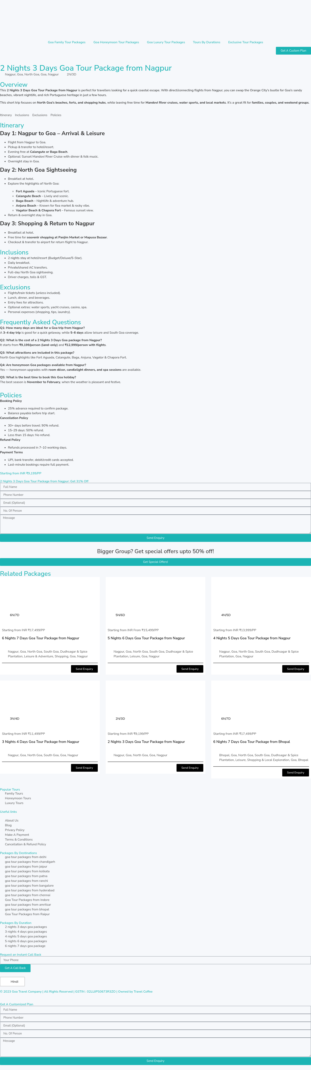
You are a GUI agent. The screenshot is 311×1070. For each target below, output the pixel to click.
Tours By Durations (206, 42)
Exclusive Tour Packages (245, 42)
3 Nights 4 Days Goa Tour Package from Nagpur (40, 742)
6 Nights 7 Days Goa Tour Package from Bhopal (251, 742)
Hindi (12, 982)
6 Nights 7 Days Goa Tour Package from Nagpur (40, 638)
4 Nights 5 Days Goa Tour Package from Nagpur (252, 638)
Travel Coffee (143, 992)
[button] (84, 669)
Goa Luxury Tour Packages (166, 42)
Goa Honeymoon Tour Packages (116, 42)
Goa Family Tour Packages (66, 42)
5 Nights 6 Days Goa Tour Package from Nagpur (146, 638)
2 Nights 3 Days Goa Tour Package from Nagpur (146, 742)
